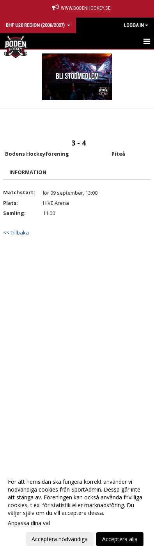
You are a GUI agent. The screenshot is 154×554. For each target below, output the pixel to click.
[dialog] (77, 510)
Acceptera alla (120, 539)
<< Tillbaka (16, 232)
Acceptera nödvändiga (60, 539)
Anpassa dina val (29, 523)
